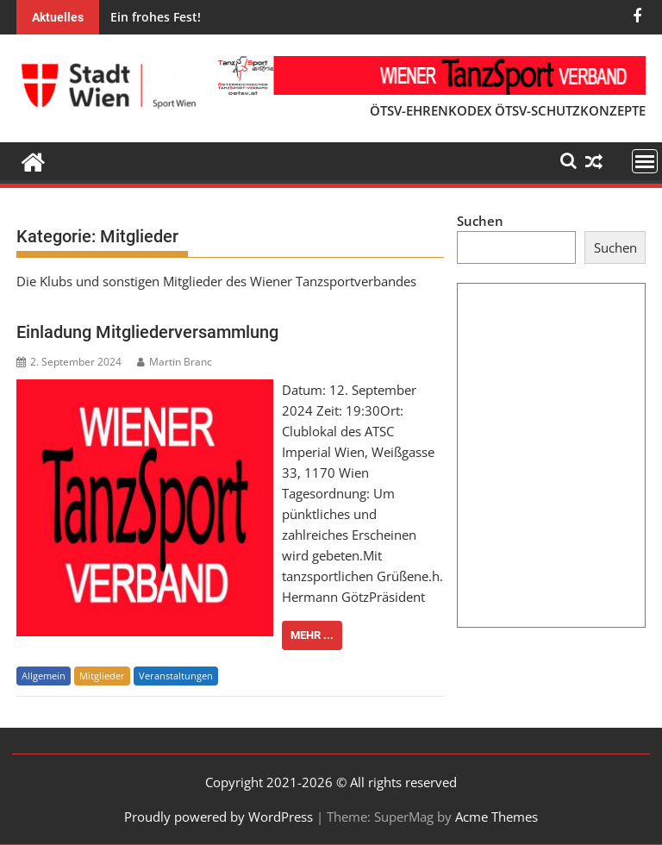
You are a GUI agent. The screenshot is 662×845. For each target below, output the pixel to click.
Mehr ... (312, 635)
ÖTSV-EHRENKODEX (430, 110)
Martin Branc (174, 361)
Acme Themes (496, 816)
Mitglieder (102, 675)
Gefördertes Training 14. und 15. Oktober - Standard (339, 17)
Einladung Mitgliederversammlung (147, 332)
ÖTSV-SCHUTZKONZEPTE (570, 110)
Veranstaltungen (176, 675)
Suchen (480, 220)
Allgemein (44, 675)
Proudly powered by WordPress (218, 816)
